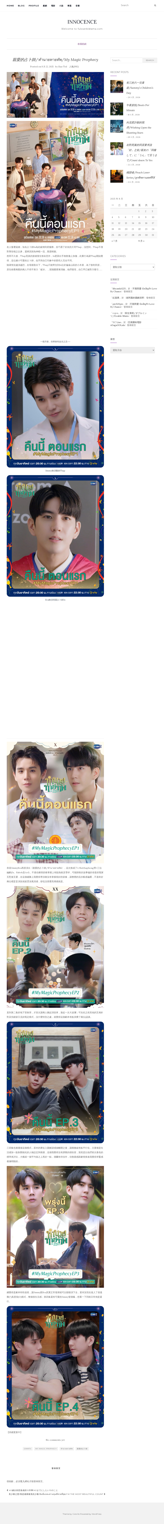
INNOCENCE (82, 21)
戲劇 (45, 5)
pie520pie (118, 304)
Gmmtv (27, 1449)
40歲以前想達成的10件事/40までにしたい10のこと (32, 1490)
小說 (61, 5)
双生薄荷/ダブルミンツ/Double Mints (128, 314)
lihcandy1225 (119, 288)
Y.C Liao (117, 322)
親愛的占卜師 (82, 1449)
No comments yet (55, 1440)
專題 (69, 5)
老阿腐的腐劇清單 (135, 297)
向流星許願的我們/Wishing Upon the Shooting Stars (138, 127)
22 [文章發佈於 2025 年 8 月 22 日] (139, 229)
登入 (22, 1481)
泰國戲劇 (82, 44)
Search (150, 60)
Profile (34, 5)
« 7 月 (114, 240)
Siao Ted (62, 66)
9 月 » (141, 240)
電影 (53, 5)
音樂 (78, 5)
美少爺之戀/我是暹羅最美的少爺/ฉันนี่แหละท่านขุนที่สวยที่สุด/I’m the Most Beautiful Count (57, 1494)
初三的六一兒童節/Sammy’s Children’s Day (139, 87)
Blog (21, 5)
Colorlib (76, 1514)
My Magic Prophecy (46, 1449)
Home (10, 5)
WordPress (96, 1514)
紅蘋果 (116, 297)
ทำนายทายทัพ (67, 1449)
